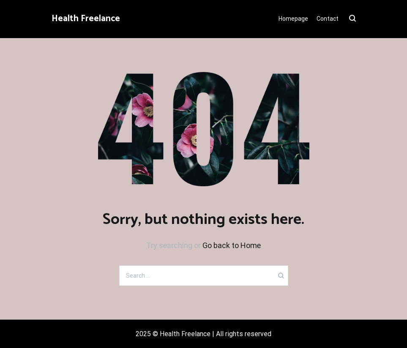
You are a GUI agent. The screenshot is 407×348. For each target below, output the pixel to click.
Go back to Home (231, 245)
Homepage (293, 18)
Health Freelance (86, 18)
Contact (328, 18)
